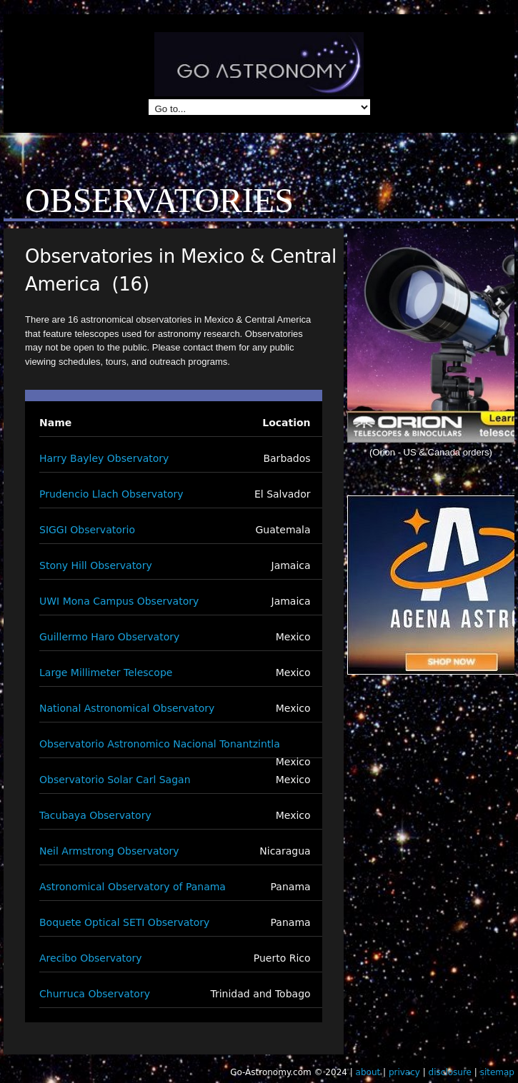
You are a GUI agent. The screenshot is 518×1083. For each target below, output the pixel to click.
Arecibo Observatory (90, 958)
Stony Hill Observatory (95, 565)
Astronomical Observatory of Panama (132, 886)
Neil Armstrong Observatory (109, 851)
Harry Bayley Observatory (104, 458)
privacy (404, 1072)
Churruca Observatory (94, 993)
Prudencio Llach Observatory (111, 494)
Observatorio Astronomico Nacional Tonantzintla (159, 744)
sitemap (497, 1072)
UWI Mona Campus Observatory (119, 601)
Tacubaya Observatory (95, 815)
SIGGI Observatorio (87, 529)
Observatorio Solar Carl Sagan (115, 779)
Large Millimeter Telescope (105, 672)
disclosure (450, 1072)
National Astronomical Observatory (126, 708)
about (368, 1072)
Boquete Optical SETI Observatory (124, 922)
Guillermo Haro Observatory (109, 637)
